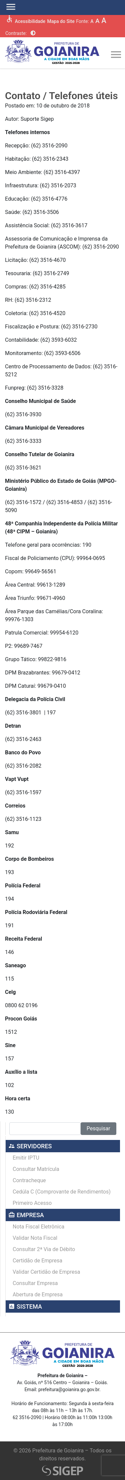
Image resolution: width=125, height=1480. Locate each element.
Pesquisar (98, 1128)
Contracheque (29, 1180)
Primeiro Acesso (32, 1203)
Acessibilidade (30, 21)
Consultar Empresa (35, 1283)
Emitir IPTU (26, 1158)
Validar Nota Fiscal (35, 1238)
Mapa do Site (60, 21)
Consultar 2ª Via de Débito (44, 1249)
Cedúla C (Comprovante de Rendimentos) (62, 1192)
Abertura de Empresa (38, 1294)
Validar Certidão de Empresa (46, 1272)
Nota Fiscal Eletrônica (38, 1226)
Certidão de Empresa (37, 1260)
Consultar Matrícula (36, 1169)
